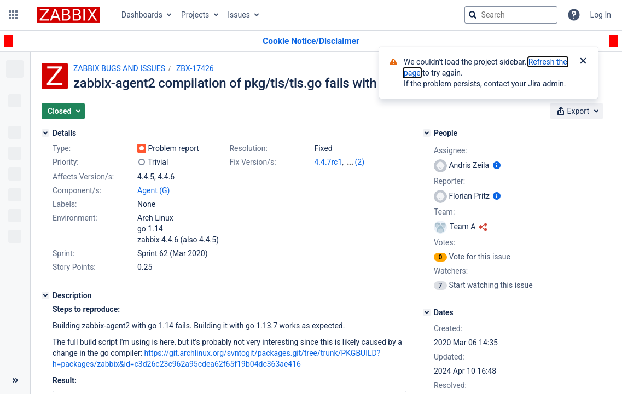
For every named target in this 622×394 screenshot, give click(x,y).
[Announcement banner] (311, 41)
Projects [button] (195, 14)
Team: (444, 211)
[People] (427, 133)
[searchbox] (510, 15)
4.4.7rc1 (328, 162)
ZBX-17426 (195, 68)
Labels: (65, 204)
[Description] (45, 295)
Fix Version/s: (252, 162)
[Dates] (427, 312)
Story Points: (74, 267)
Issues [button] (239, 14)
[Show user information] (496, 165)
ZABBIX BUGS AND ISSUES (119, 68)
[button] (13, 15)
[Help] (574, 15)
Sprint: (63, 253)
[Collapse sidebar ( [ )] (15, 380)
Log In (600, 14)
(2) (360, 162)
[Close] (583, 61)
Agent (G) (153, 190)
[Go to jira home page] (68, 15)
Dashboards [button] (141, 14)
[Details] (45, 133)
